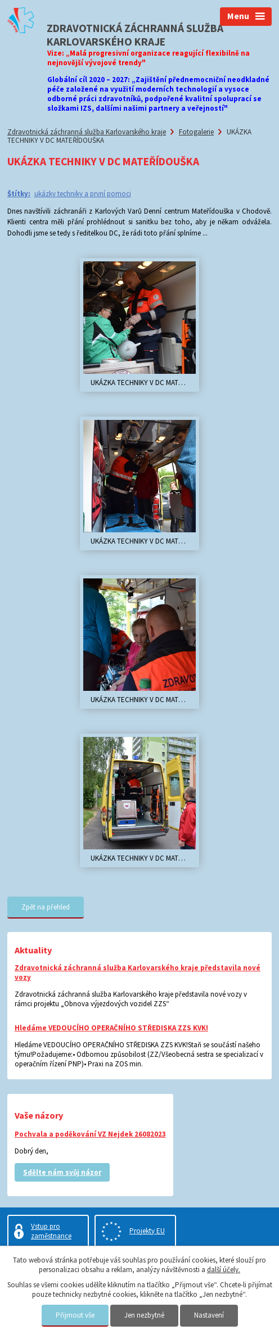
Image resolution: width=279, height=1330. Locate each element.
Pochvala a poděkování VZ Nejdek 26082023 (90, 1134)
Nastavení (209, 1315)
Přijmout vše (75, 1315)
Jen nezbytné (144, 1315)
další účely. (223, 1269)
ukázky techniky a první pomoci (82, 193)
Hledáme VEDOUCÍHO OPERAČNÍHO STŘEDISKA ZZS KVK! (111, 1028)
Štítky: (18, 193)
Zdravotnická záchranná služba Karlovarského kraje (86, 132)
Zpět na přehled (45, 907)
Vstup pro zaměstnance (51, 1231)
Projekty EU (147, 1231)
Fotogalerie (196, 132)
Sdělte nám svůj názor (62, 1172)
